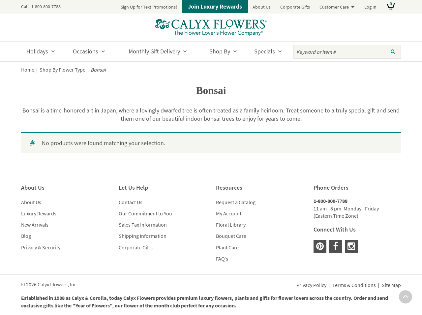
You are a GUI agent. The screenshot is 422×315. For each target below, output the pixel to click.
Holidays (37, 51)
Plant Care (227, 247)
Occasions (85, 51)
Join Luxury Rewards (215, 6)
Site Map (391, 285)
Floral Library (231, 224)
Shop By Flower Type (62, 70)
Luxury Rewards (38, 213)
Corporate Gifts (295, 7)
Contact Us (130, 202)
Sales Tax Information (143, 224)
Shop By (219, 51)
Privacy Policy (311, 285)
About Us (262, 7)
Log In (370, 7)
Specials (264, 51)
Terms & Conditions (354, 285)
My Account (228, 213)
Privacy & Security (40, 247)
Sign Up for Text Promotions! (149, 7)
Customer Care (334, 7)
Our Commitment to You (145, 213)
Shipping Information (142, 236)
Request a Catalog (236, 202)
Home (27, 70)
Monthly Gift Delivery (154, 51)
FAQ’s (222, 258)
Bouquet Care (231, 236)
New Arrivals (34, 224)
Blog (26, 236)
